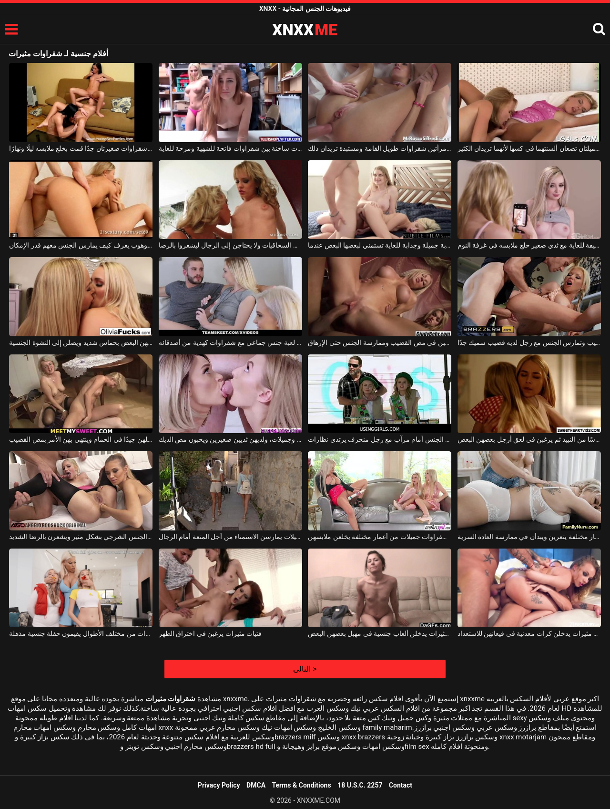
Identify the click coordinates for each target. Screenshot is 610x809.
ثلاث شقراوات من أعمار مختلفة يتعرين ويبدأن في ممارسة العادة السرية (529, 536)
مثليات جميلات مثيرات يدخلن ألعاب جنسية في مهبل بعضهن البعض (379, 633)
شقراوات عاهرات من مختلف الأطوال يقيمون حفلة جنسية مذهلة (80, 633)
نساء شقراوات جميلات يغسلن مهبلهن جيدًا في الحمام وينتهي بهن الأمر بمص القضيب (80, 439)
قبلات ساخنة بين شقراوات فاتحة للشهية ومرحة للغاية (230, 148)
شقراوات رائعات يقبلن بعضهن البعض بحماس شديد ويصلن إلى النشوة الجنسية (80, 342)
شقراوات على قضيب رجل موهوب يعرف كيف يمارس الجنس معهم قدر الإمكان (80, 245)
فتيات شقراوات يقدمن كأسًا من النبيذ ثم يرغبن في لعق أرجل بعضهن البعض (529, 439)
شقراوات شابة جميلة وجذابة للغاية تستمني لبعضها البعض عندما (379, 245)
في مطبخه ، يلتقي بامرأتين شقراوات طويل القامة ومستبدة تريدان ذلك (379, 148)
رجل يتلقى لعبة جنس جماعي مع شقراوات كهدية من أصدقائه (230, 342)
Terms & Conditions (301, 785)
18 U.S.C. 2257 (359, 785)
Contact (400, 785)
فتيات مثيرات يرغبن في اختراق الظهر (210, 633)
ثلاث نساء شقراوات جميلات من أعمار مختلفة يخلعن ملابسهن (379, 536)
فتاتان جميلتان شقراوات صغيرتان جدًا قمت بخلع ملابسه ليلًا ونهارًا (80, 148)
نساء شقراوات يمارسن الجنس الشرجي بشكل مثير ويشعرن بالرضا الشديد (80, 536)
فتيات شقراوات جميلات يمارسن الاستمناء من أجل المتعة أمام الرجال (230, 536)
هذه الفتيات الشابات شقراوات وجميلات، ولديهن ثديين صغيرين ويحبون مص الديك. (230, 439)
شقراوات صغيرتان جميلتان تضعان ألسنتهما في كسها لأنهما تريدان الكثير (529, 148)
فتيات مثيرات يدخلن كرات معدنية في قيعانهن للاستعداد (529, 633)
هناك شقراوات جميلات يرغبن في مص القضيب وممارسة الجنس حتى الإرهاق (379, 342)
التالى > (304, 669)
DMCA (255, 785)
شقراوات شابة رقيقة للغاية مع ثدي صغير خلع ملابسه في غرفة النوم (529, 245)
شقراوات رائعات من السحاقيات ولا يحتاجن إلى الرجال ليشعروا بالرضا (230, 245)
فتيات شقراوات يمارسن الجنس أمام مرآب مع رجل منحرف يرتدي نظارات (379, 439)
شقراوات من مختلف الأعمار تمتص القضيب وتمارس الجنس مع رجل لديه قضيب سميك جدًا (529, 342)
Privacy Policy (219, 785)
